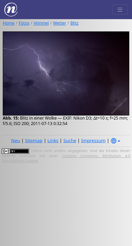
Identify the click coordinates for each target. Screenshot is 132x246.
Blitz (74, 23)
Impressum (93, 140)
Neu (15, 140)
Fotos (24, 23)
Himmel (41, 23)
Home (8, 23)
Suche (69, 140)
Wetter (59, 23)
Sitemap (34, 140)
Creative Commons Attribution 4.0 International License (66, 158)
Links (52, 140)
